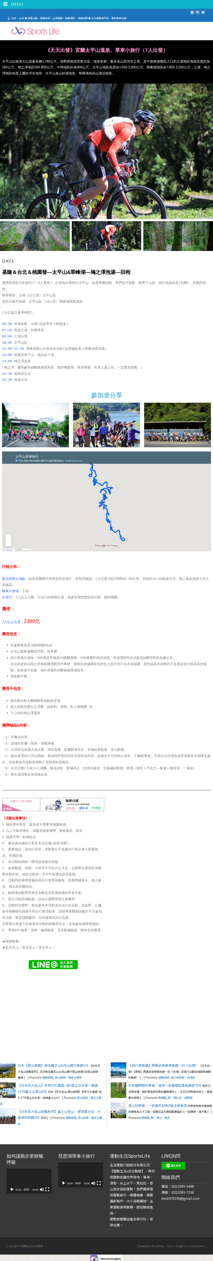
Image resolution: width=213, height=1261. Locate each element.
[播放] (12, 1188)
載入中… (160, 926)
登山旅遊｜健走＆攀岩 (68, 1076)
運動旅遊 (47, 1076)
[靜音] (42, 1188)
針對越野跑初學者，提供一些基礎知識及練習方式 (165, 1083)
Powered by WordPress (151, 1244)
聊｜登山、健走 (160, 1116)
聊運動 (163, 1096)
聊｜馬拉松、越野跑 (180, 1096)
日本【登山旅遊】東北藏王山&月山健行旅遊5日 (53, 1063)
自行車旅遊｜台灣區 (183, 1076)
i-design (179, 1244)
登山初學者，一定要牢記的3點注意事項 (157, 1103)
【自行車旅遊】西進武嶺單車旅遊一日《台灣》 (163, 1063)
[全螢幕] (47, 1188)
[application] (29, 1179)
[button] (4, 151)
